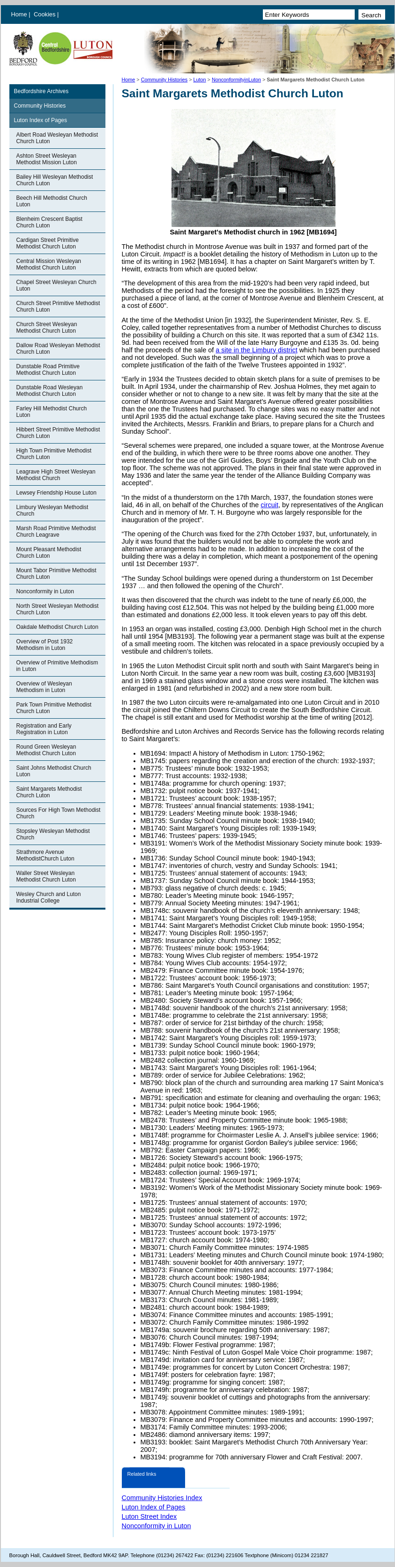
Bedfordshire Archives (41, 91)
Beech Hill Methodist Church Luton (51, 201)
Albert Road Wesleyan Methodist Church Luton (57, 138)
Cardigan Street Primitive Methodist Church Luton (47, 243)
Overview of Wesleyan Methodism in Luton (44, 686)
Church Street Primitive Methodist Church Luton (58, 306)
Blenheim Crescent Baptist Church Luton (49, 222)
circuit (269, 505)
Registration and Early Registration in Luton (44, 729)
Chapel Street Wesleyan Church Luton (56, 285)
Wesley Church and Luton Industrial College (48, 897)
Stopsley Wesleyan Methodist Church (53, 834)
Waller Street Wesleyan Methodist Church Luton (46, 876)
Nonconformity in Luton (45, 591)
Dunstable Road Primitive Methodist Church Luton (48, 369)
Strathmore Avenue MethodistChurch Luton (45, 855)
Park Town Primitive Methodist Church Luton (54, 707)
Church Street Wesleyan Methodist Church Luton (46, 327)
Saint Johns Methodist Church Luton (53, 771)
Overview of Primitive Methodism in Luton (57, 665)
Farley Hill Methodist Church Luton (51, 411)
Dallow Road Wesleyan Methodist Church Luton (58, 348)
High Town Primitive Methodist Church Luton (54, 453)
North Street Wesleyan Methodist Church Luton (57, 609)
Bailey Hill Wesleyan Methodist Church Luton (54, 180)
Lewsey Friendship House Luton (56, 492)
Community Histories (164, 79)
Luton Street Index (149, 1516)
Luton (200, 79)
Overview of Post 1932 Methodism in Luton (44, 644)
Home (19, 14)
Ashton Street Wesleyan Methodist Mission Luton (46, 159)
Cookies (45, 14)
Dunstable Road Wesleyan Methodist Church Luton (49, 390)
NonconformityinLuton (236, 79)
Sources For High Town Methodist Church (58, 813)
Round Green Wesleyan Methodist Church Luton (46, 750)
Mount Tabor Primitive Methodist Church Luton (56, 573)
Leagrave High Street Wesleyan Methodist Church (56, 474)
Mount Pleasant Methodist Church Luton (49, 552)
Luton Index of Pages (40, 120)
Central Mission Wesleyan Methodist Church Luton (49, 264)
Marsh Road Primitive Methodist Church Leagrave (56, 531)
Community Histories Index (162, 1497)
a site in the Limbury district (256, 350)
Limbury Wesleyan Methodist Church (52, 510)
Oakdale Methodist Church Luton (57, 627)
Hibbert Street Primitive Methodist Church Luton (58, 432)
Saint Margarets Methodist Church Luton (49, 792)
